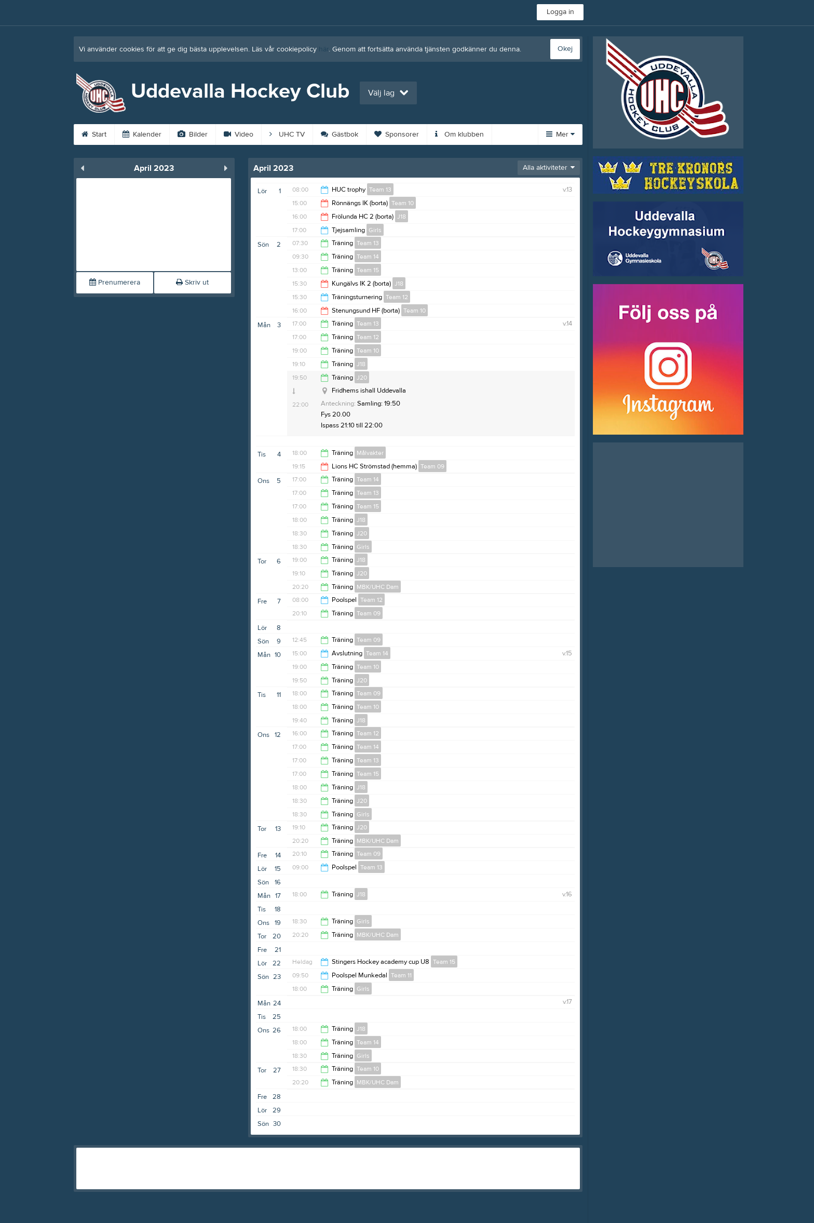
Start (94, 134)
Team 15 (368, 270)
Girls (375, 230)
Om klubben (459, 134)
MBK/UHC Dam (378, 587)
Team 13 (380, 189)
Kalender (142, 134)
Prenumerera (114, 282)
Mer (560, 134)
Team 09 (432, 466)
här (324, 49)
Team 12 (397, 297)
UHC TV (287, 134)
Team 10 (402, 203)
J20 (362, 377)
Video (238, 134)
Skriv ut (192, 282)
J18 (401, 216)
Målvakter (370, 453)
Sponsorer (396, 134)
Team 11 (401, 975)
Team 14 (368, 256)
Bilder (193, 134)
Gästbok (339, 134)
